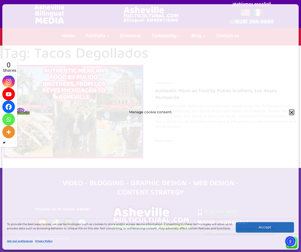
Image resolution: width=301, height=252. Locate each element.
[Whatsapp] (8, 119)
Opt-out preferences (20, 241)
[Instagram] (8, 81)
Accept (265, 227)
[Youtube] (8, 94)
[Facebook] (8, 106)
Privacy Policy (43, 241)
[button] (291, 113)
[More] (8, 132)
